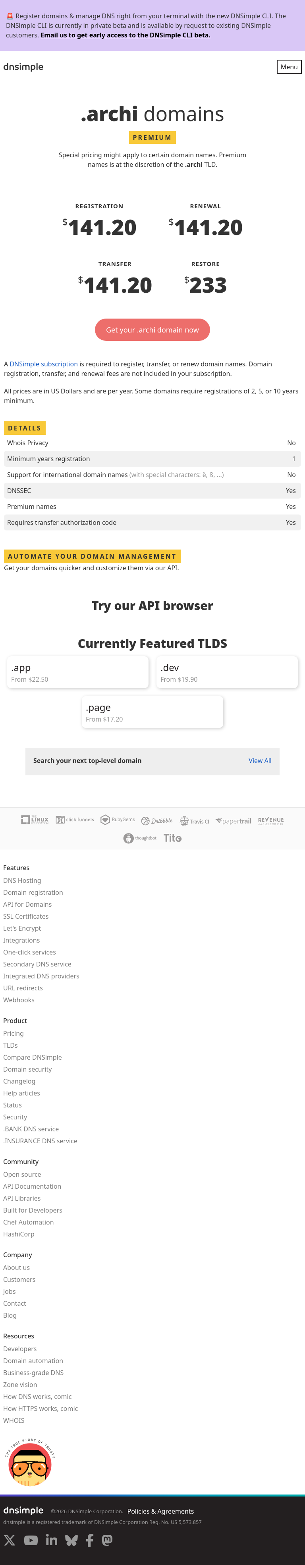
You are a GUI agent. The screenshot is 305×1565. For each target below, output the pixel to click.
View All (260, 760)
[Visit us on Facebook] (90, 1541)
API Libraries (22, 1198)
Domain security (27, 1069)
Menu (289, 67)
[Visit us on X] (9, 1541)
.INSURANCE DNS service (40, 1141)
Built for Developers (32, 1210)
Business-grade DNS (33, 1372)
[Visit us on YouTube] (31, 1541)
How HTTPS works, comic (40, 1408)
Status (12, 1105)
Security (15, 1117)
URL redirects (23, 988)
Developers (20, 1348)
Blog (10, 1315)
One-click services (29, 952)
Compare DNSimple (32, 1057)
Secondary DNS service (37, 964)
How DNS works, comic (37, 1396)
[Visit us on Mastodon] (107, 1541)
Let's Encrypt (22, 928)
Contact (14, 1303)
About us (16, 1267)
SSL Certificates (26, 916)
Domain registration (33, 892)
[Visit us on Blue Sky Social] (71, 1541)
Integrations (21, 940)
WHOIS (13, 1420)
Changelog (19, 1081)
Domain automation (33, 1360)
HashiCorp (19, 1234)
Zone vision (20, 1384)
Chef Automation (28, 1222)
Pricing (13, 1033)
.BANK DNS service (31, 1129)
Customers (19, 1279)
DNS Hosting (22, 880)
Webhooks (19, 1000)
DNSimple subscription (44, 364)
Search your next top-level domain (87, 760)
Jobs (9, 1291)
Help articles (21, 1093)
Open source (22, 1174)
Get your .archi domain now (152, 330)
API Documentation (32, 1186)
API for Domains (27, 904)
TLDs (10, 1045)
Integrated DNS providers (41, 976)
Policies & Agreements (160, 1511)
